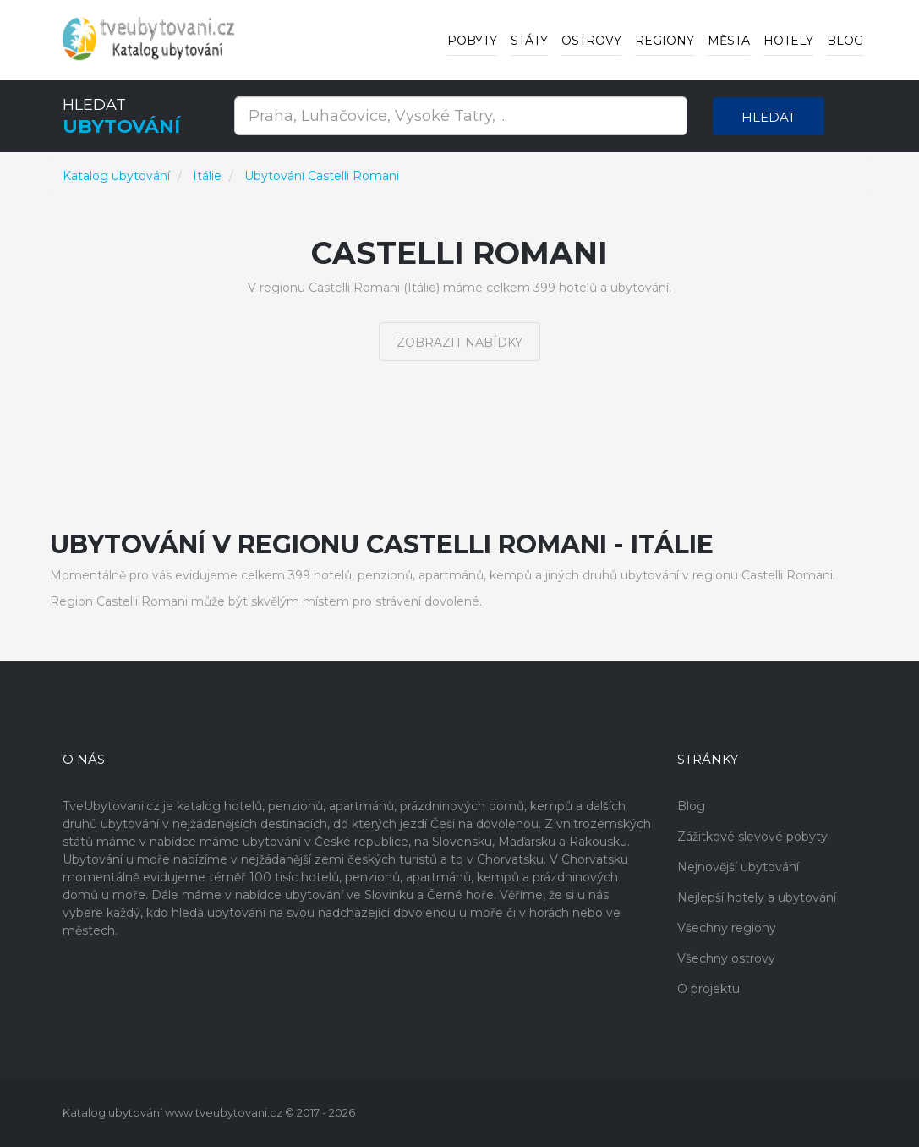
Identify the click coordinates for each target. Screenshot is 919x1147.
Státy (529, 40)
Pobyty (472, 40)
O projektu (708, 988)
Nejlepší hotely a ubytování (756, 897)
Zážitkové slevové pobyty (752, 836)
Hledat (768, 117)
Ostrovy (591, 40)
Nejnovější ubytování (738, 867)
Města (729, 40)
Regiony (664, 40)
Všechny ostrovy (726, 958)
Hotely (788, 40)
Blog (845, 40)
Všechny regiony (726, 928)
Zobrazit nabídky (459, 342)
